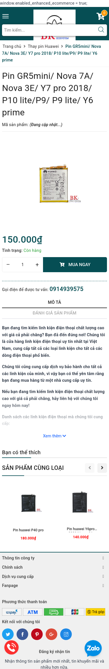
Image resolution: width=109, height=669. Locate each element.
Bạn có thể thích (21, 452)
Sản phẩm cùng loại (33, 467)
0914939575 (66, 289)
